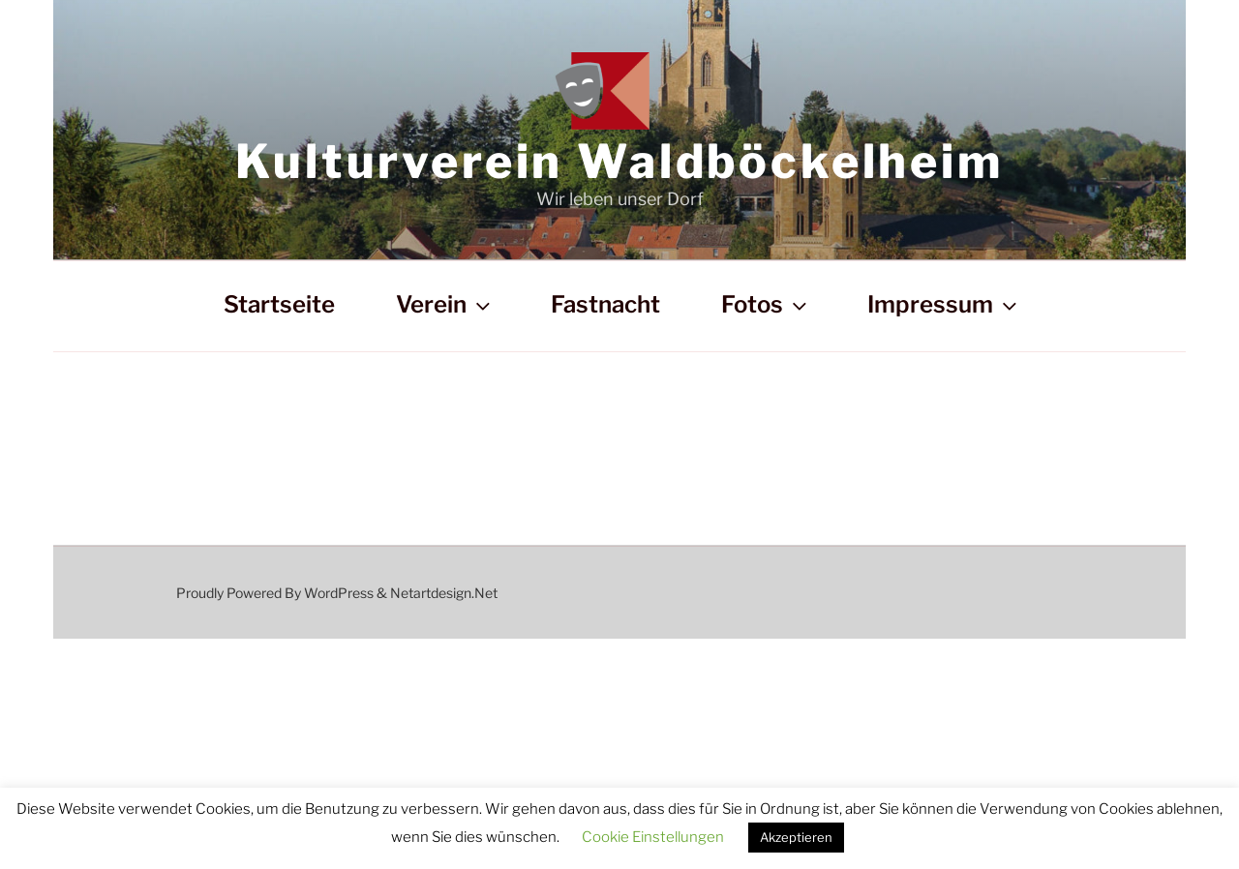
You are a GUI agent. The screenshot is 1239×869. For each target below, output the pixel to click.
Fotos (766, 304)
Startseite (279, 304)
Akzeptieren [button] (796, 837)
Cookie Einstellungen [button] (653, 837)
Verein (445, 304)
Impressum (944, 304)
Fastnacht (605, 304)
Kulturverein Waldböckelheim (619, 162)
